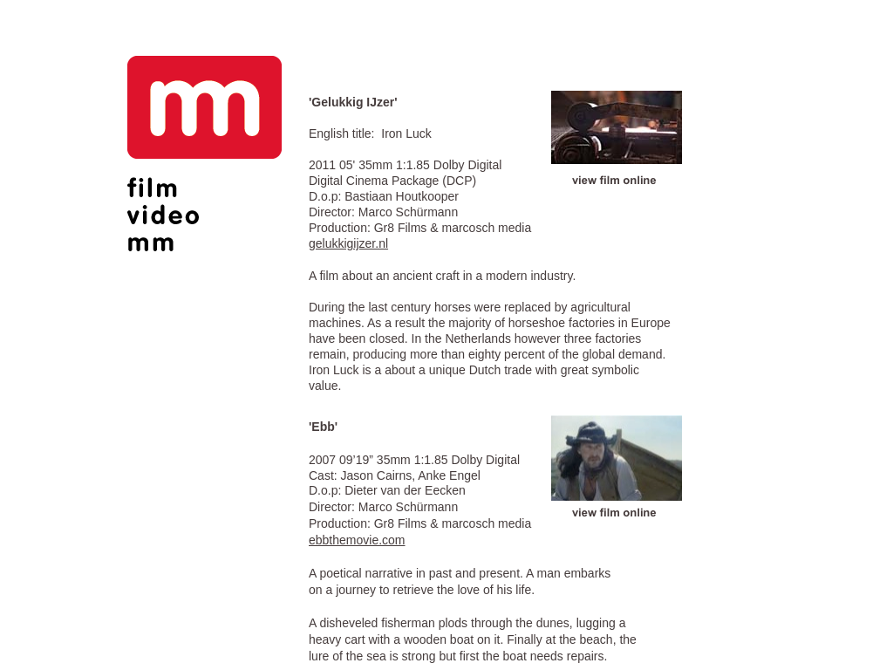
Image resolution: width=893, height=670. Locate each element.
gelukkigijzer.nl (348, 243)
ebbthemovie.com (357, 540)
